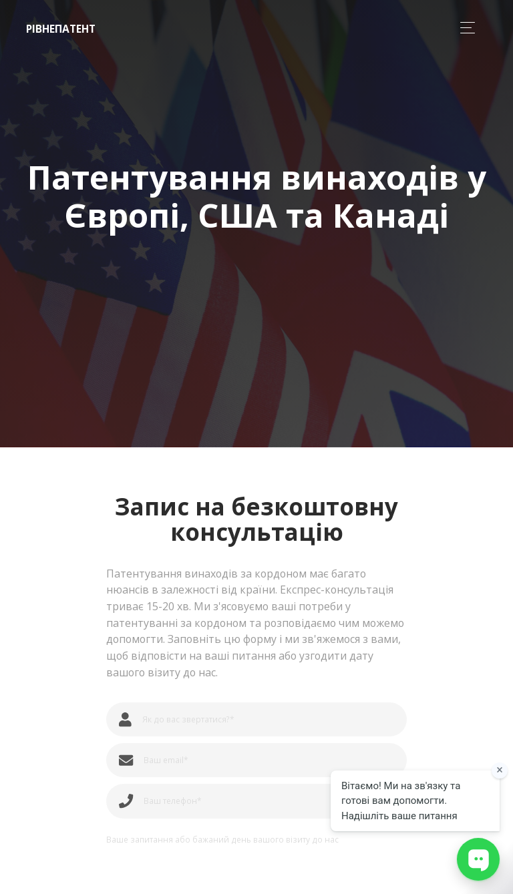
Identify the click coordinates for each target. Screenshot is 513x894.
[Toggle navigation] (464, 28)
